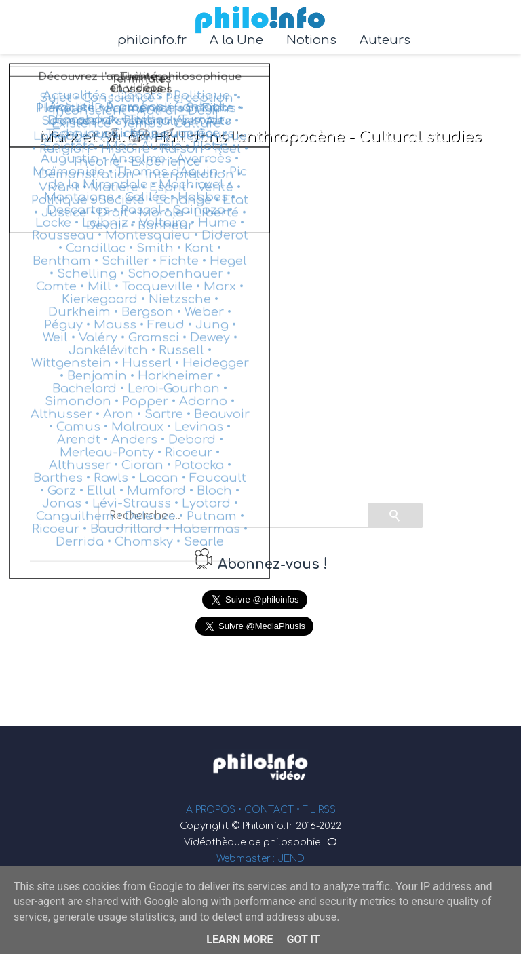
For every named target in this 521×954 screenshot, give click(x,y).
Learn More (239, 939)
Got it (303, 939)
